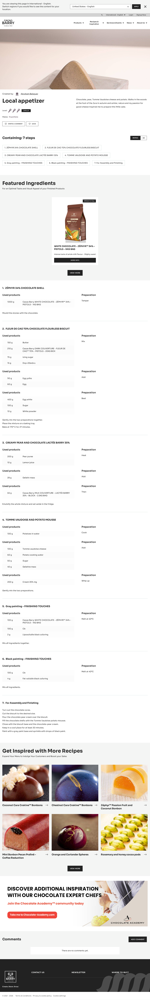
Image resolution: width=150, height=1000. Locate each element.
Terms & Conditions (23, 996)
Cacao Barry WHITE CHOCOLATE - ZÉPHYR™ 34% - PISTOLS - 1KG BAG (47, 303)
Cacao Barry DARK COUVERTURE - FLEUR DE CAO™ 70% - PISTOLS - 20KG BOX (44, 349)
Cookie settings (59, 996)
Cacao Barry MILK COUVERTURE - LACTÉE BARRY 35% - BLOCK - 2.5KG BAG (46, 494)
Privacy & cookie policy (42, 996)
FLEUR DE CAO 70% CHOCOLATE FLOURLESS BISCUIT (73, 147)
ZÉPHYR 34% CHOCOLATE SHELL (22, 147)
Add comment (137, 939)
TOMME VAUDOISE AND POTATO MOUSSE (87, 155)
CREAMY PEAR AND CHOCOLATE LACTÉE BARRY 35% (32, 155)
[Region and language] (100, 6)
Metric (135, 138)
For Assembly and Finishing (109, 163)
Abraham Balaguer (29, 94)
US (144, 138)
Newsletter (78, 972)
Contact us (37, 972)
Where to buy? (120, 972)
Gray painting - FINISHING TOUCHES (24, 163)
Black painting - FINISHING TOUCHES (69, 163)
